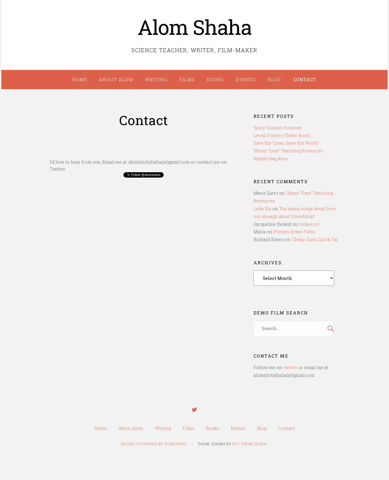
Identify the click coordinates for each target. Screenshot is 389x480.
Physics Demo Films (294, 231)
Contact (305, 79)
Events (246, 79)
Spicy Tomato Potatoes (278, 127)
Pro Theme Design (249, 445)
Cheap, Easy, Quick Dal (315, 239)
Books (215, 79)
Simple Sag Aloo (271, 158)
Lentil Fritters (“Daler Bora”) (282, 135)
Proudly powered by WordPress (154, 445)
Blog (274, 79)
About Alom (116, 79)
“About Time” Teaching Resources (288, 150)
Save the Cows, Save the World (286, 143)
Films (187, 79)
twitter (290, 367)
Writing (156, 79)
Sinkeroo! (309, 224)
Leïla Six (262, 208)
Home (79, 79)
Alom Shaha (194, 26)
